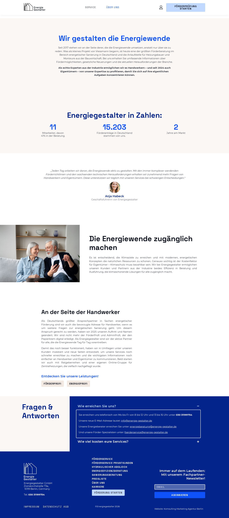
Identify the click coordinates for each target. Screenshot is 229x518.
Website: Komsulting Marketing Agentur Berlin (178, 509)
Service (91, 7)
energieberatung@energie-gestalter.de (153, 426)
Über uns (112, 7)
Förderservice (102, 458)
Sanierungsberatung (107, 474)
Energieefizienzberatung (110, 470)
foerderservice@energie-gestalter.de (146, 432)
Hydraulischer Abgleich (109, 466)
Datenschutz (52, 506)
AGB (66, 506)
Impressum (31, 506)
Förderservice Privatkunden (112, 462)
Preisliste (99, 478)
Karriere (98, 486)
